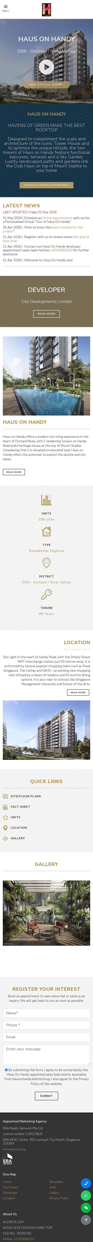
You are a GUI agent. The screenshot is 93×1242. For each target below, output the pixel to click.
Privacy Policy (59, 1198)
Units (52, 1187)
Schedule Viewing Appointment (46, 185)
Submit (46, 1096)
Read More (46, 314)
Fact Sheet (10, 1187)
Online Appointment (57, 218)
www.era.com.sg (14, 1149)
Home (7, 1182)
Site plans (56, 1182)
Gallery (54, 1193)
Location (9, 1198)
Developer (10, 1193)
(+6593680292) (61, 250)
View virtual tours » (47, 117)
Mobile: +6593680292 (19, 1239)
